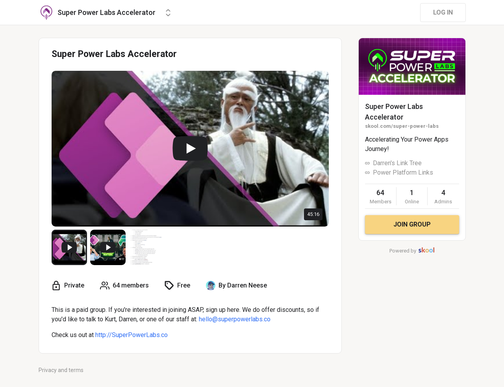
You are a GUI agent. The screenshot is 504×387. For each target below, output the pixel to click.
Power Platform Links (403, 172)
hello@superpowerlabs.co (235, 319)
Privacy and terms (61, 370)
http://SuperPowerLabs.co (131, 335)
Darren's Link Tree (397, 163)
